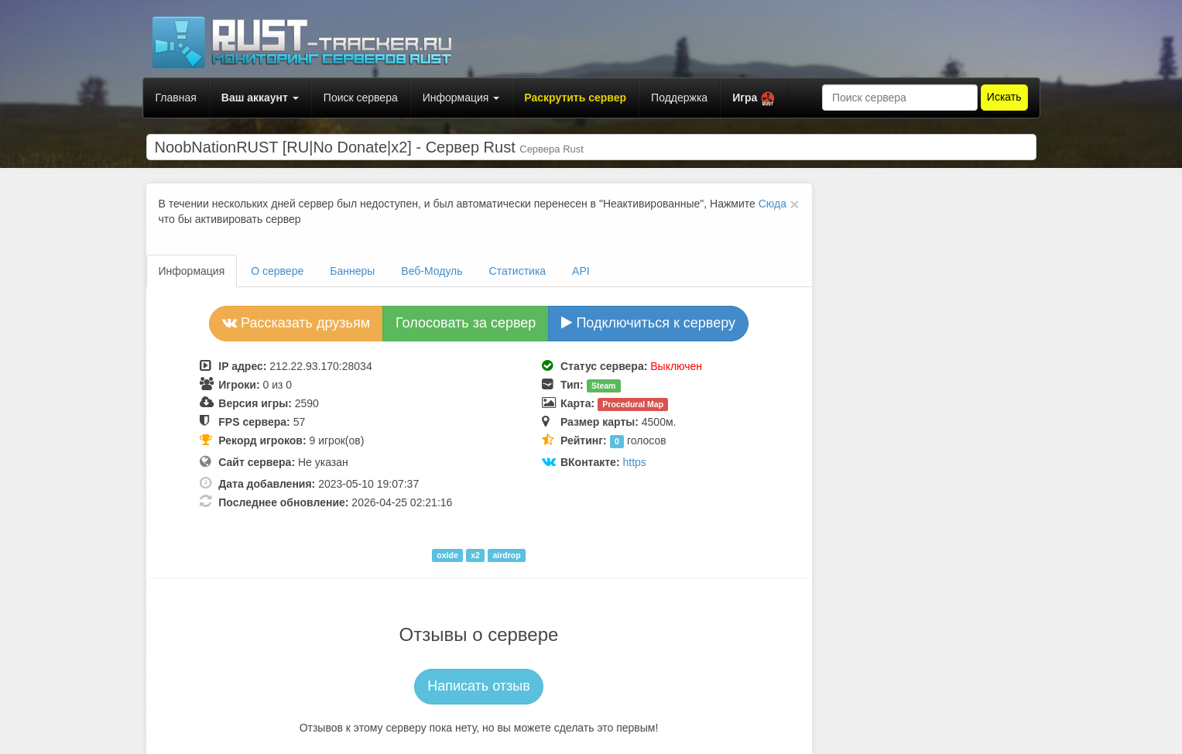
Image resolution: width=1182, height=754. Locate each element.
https (634, 462)
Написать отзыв (478, 686)
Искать (1004, 97)
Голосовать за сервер (466, 323)
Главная (176, 97)
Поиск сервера (361, 97)
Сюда (772, 203)
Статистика (517, 271)
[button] (754, 98)
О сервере (277, 271)
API (581, 271)
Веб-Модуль (431, 271)
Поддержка (679, 97)
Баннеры (352, 271)
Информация (461, 97)
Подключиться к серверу (648, 323)
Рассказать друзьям (296, 323)
